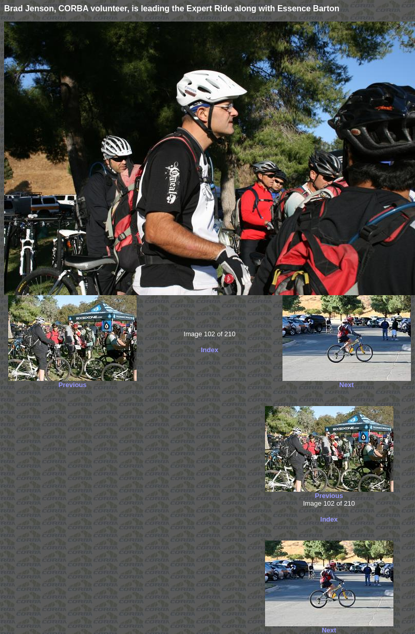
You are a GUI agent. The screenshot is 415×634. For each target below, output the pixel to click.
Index (209, 350)
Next (346, 385)
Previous (73, 385)
